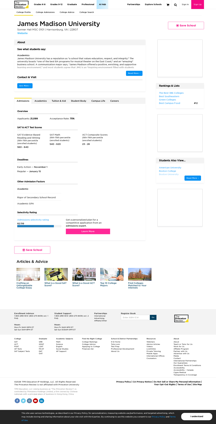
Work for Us (179, 346)
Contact (177, 358)
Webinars (151, 342)
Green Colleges (167, 100)
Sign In (185, 4)
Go (153, 317)
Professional (88, 4)
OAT (41, 353)
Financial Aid (87, 349)
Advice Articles (153, 344)
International (99, 316)
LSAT (41, 346)
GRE (41, 342)
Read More (134, 73)
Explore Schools (153, 4)
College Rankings (89, 342)
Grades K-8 (39, 4)
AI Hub (102, 4)
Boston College (167, 171)
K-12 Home (115, 342)
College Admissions (45, 12)
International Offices (156, 356)
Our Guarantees (181, 363)
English (59, 346)
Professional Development (122, 349)
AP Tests (18, 349)
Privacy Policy (158, 417)
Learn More (88, 231)
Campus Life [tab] (98, 101)
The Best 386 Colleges (171, 93)
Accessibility (179, 368)
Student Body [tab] (78, 101)
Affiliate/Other (100, 321)
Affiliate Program (181, 349)
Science (59, 344)
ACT (16, 344)
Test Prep (115, 346)
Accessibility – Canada (184, 370)
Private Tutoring (154, 351)
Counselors (151, 358)
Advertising (99, 318)
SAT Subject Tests (22, 351)
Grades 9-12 (56, 4)
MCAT (41, 349)
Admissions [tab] (23, 101)
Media (176, 356)
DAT (40, 351)
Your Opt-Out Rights (165, 384)
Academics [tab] (40, 101)
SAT (16, 342)
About (176, 342)
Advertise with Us (181, 353)
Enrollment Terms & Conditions (187, 365)
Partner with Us (180, 351)
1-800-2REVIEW (31, 316)
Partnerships (133, 4)
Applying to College (91, 346)
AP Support (61, 351)
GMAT (41, 344)
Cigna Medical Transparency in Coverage (185, 373)
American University (170, 167)
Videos (150, 346)
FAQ (16, 318)
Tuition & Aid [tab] (59, 101)
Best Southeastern (169, 96)
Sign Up (198, 4)
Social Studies (62, 349)
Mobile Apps (152, 353)
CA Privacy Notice (142, 382)
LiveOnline (151, 349)
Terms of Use (184, 384)
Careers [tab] (114, 101)
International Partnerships (185, 361)
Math (58, 342)
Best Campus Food (169, 103)
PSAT (16, 346)
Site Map (197, 384)
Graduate (72, 4)
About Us (115, 351)
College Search (87, 12)
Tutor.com (115, 344)
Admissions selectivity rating (33, 220)
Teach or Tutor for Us (183, 344)
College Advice (67, 12)
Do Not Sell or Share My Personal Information (177, 382)
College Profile (23, 12)
